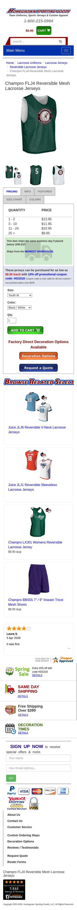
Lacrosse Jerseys (56, 62)
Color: (11, 302)
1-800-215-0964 (38, 21)
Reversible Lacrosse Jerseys (28, 67)
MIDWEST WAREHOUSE (39, 251)
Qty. (10, 314)
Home (10, 62)
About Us (13, 814)
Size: (10, 290)
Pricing (11, 191)
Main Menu (15, 50)
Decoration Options (20, 841)
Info (27, 191)
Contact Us (15, 821)
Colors (35, 199)
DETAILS (37, 675)
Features (45, 191)
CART (44, 30)
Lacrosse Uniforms (29, 62)
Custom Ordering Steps (23, 835)
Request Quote (17, 855)
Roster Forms (16, 862)
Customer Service (19, 827)
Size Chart (14, 199)
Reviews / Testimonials (23, 847)
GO (11, 778)
